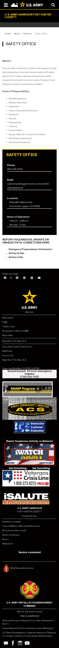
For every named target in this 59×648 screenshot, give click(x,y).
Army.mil (29, 312)
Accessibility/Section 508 (15, 331)
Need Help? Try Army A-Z (14, 341)
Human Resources (10, 628)
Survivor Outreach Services (15, 620)
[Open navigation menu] (5, 4)
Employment (8, 317)
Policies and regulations (14, 530)
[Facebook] (5, 278)
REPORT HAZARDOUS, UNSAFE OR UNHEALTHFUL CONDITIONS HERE (25, 241)
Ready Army (7, 335)
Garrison (27, 33)
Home (8, 33)
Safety (5, 539)
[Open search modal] (53, 4)
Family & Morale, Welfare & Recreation (21, 526)
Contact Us (8, 355)
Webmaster (7, 543)
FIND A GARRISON (29, 616)
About (17, 33)
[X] (11, 278)
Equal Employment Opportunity (17, 346)
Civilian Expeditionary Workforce (36, 628)
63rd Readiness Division (22, 568)
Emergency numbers (11, 521)
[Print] (31, 278)
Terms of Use (8, 326)
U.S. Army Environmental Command (19, 632)
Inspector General (11, 535)
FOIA (4, 322)
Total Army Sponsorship (42, 620)
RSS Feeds (7, 351)
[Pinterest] (24, 278)
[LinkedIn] (17, 278)
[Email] (39, 278)
